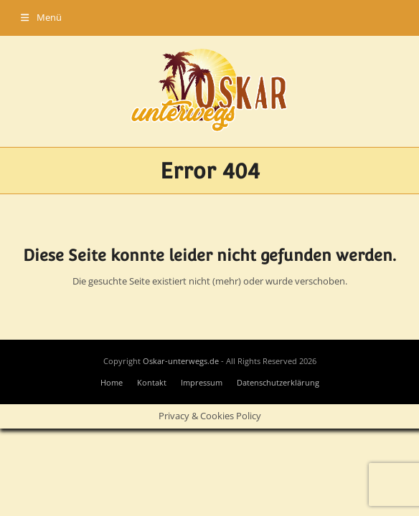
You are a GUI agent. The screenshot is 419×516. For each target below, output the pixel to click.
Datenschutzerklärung (278, 382)
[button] (41, 17)
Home (111, 382)
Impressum (201, 382)
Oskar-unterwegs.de (181, 360)
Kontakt (151, 382)
